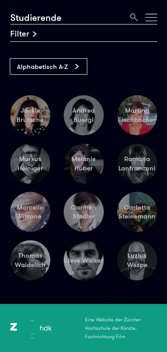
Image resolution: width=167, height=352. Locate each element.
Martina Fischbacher (137, 115)
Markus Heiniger (30, 163)
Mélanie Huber (84, 163)
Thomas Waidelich (30, 260)
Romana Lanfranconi (136, 163)
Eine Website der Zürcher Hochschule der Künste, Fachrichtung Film (113, 328)
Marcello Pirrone (30, 212)
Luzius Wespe (137, 260)
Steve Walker (83, 260)
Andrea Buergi (84, 115)
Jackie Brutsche (30, 115)
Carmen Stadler (83, 212)
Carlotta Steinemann (136, 212)
